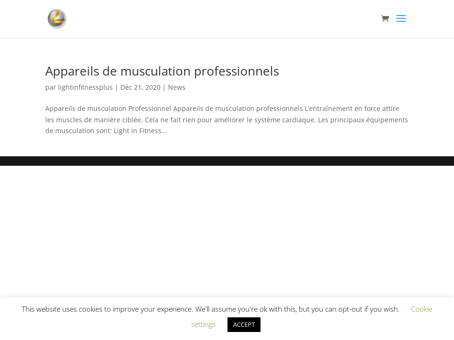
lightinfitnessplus (85, 87)
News (176, 87)
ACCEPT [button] (244, 324)
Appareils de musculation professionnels (162, 70)
